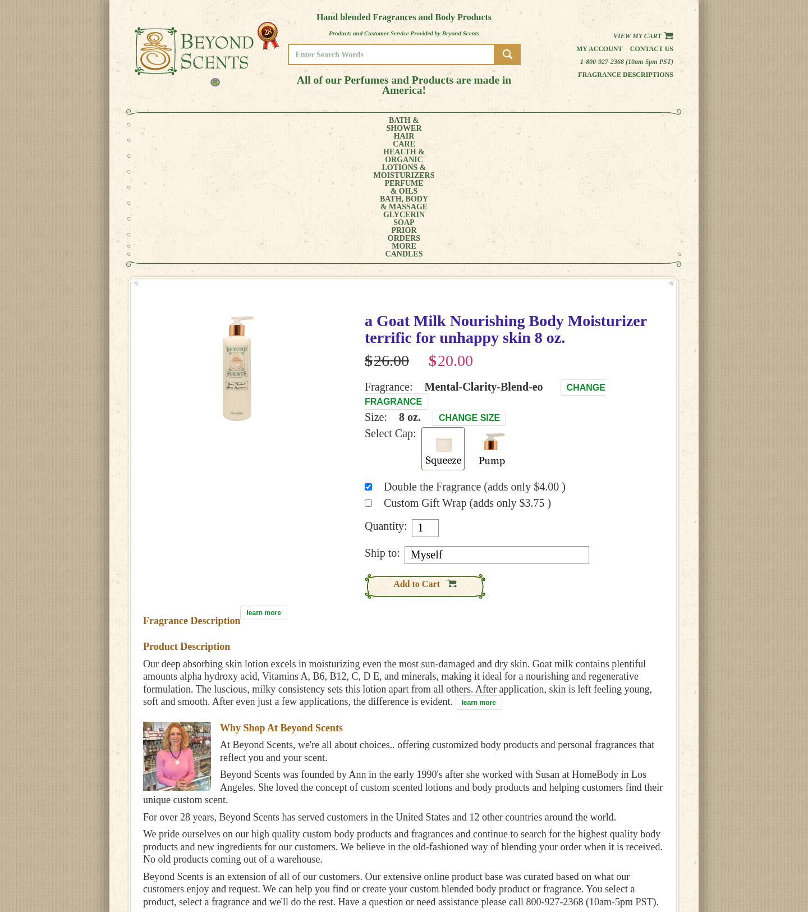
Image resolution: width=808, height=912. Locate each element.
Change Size (469, 292)
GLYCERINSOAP (498, 124)
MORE (588, 125)
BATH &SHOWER (176, 124)
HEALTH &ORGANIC (261, 124)
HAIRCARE (217, 124)
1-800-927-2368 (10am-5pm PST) (626, 62)
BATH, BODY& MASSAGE (441, 124)
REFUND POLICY (638, 865)
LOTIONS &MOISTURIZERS (324, 124)
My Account (599, 49)
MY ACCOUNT (634, 849)
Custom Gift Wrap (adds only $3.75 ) (467, 377)
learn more (263, 487)
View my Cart (643, 36)
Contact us (651, 49)
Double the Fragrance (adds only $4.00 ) (475, 361)
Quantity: (386, 400)
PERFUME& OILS (385, 124)
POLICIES (628, 857)
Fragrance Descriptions (625, 75)
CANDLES (631, 125)
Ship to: (382, 427)
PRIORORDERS (547, 124)
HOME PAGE (632, 841)
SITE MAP (628, 873)
